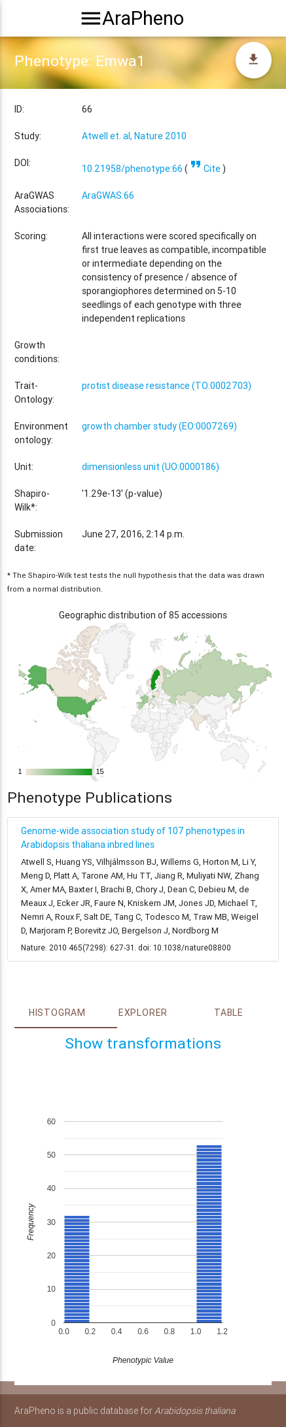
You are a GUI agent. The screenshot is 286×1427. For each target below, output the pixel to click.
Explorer (143, 1012)
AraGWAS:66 (108, 195)
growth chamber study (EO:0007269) (159, 426)
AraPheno (143, 18)
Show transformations (143, 1043)
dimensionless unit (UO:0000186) (150, 467)
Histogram (57, 1012)
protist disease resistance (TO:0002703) (166, 386)
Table (228, 1012)
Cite (205, 169)
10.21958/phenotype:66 (132, 169)
